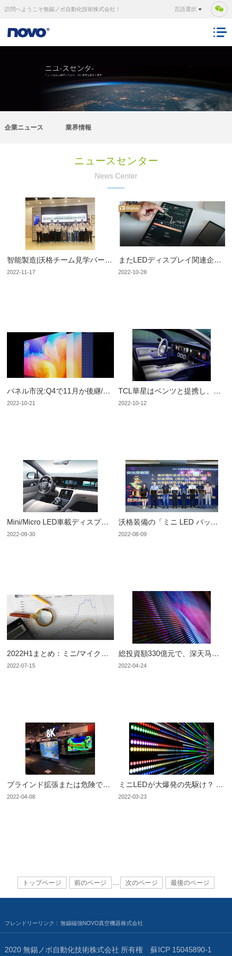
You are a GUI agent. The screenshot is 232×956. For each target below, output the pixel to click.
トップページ (42, 882)
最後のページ (190, 882)
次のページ (141, 882)
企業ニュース (24, 127)
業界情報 (78, 127)
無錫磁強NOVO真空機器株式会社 (101, 923)
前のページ (90, 882)
